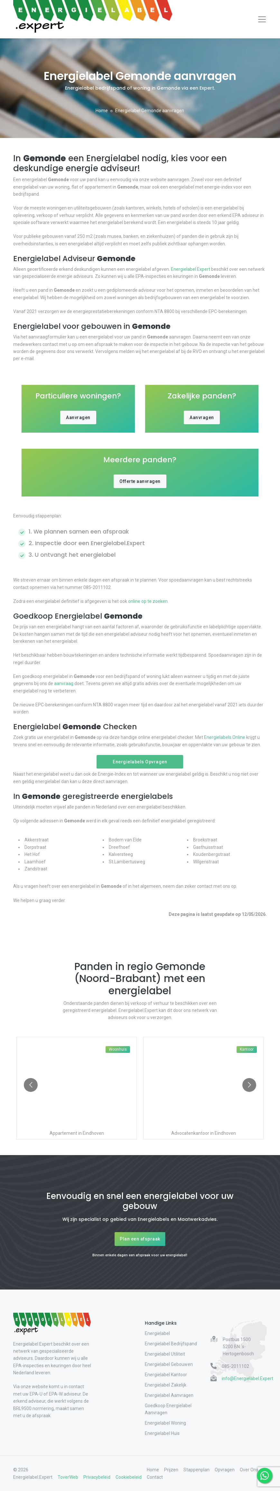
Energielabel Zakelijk (165, 1385)
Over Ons (249, 1469)
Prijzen (171, 1469)
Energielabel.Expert (190, 269)
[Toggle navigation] (262, 19)
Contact (155, 1477)
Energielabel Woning (165, 1423)
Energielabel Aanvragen (169, 1395)
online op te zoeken (147, 601)
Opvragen (225, 1469)
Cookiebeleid (129, 1477)
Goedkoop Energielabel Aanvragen (168, 1409)
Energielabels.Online (224, 737)
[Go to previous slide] (31, 1085)
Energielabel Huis (162, 1433)
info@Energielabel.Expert (247, 1378)
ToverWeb (68, 1477)
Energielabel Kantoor (166, 1374)
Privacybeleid (96, 1477)
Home (102, 110)
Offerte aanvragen (140, 481)
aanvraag (63, 683)
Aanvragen (78, 417)
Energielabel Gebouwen (169, 1364)
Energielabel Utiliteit (165, 1354)
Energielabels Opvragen (140, 761)
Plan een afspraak (140, 1238)
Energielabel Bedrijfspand (171, 1343)
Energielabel (157, 1333)
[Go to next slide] (249, 1085)
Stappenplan (196, 1469)
